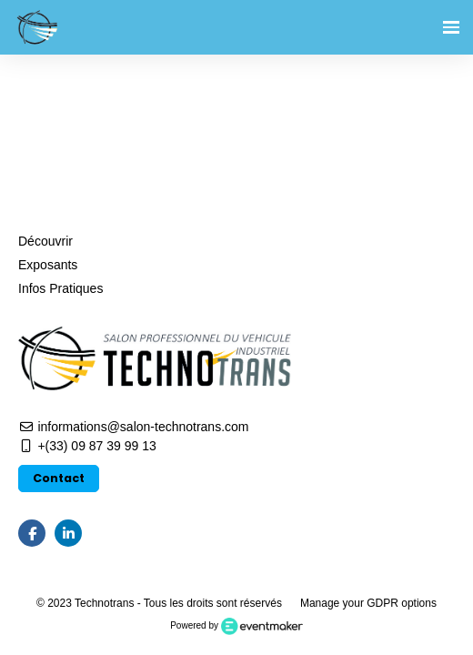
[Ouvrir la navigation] (451, 27)
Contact (59, 478)
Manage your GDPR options (368, 603)
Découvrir (45, 241)
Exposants (47, 264)
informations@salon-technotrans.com (133, 426)
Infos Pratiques (60, 288)
